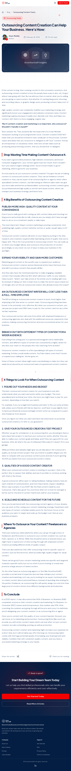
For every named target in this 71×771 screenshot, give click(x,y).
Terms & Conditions (43, 755)
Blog (8, 12)
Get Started (41, 744)
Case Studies (6, 755)
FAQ (38, 747)
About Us (5, 744)
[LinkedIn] (35, 765)
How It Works (6, 747)
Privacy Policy (41, 751)
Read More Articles (35, 704)
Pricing (4, 751)
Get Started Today (35, 696)
